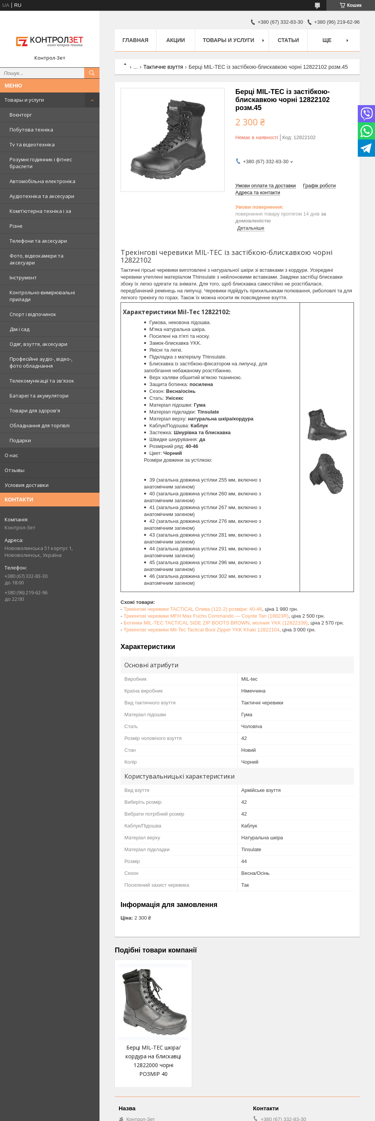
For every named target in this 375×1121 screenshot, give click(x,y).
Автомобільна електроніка (42, 181)
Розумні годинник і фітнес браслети (41, 163)
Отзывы (14, 470)
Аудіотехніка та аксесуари (42, 196)
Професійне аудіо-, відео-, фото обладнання (41, 362)
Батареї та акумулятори (39, 395)
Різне (16, 225)
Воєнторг (21, 114)
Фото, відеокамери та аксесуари (37, 259)
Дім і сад (19, 329)
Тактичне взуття (163, 67)
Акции (175, 40)
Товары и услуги (24, 99)
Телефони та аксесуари (38, 240)
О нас (11, 455)
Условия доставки (27, 485)
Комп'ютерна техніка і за (40, 211)
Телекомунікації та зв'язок (42, 380)
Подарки (20, 440)
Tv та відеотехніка (32, 144)
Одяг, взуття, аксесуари (38, 344)
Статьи (288, 40)
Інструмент (23, 277)
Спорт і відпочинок (33, 314)
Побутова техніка (31, 129)
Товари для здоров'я (35, 410)
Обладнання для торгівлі (40, 425)
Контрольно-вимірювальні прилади (42, 296)
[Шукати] (91, 73)
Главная (135, 40)
